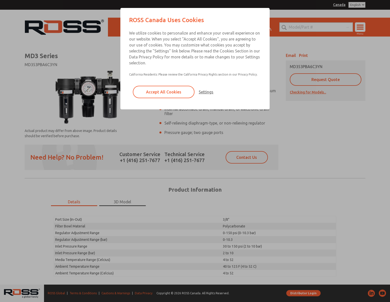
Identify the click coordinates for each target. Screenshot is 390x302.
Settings (206, 92)
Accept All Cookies (163, 92)
